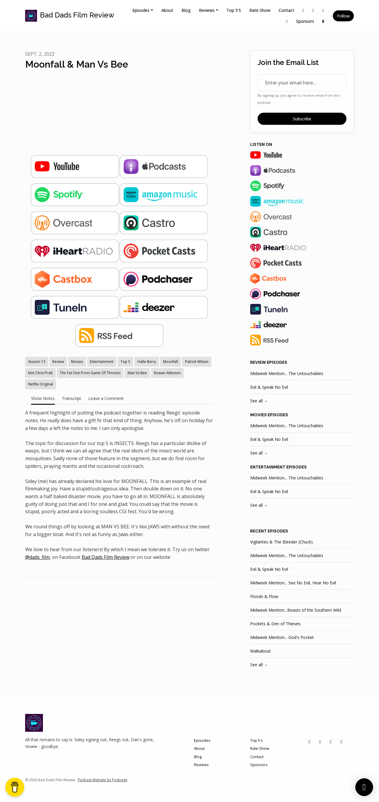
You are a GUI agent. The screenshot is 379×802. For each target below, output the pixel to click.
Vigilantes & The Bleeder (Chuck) (281, 542)
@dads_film (37, 557)
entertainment (267, 467)
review (258, 362)
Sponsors (305, 21)
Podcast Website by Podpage (102, 779)
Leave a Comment (106, 398)
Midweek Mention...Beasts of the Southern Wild (295, 610)
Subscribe (302, 119)
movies (258, 414)
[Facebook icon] (331, 741)
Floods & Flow (264, 596)
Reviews (207, 10)
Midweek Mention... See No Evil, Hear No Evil (293, 583)
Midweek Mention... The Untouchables (286, 373)
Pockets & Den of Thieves (275, 623)
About (167, 10)
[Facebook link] (323, 10)
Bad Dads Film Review (105, 557)
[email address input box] (302, 82)
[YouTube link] (287, 21)
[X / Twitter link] (303, 10)
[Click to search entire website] (323, 21)
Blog (186, 10)
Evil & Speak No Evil (269, 387)
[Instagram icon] (320, 741)
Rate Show (259, 10)
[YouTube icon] (341, 741)
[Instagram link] (313, 10)
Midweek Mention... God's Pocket (282, 637)
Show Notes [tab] (43, 398)
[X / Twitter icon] (309, 741)
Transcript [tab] (71, 398)
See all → (259, 401)
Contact (286, 10)
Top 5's (234, 10)
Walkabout (260, 651)
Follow (343, 16)
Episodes (141, 10)
